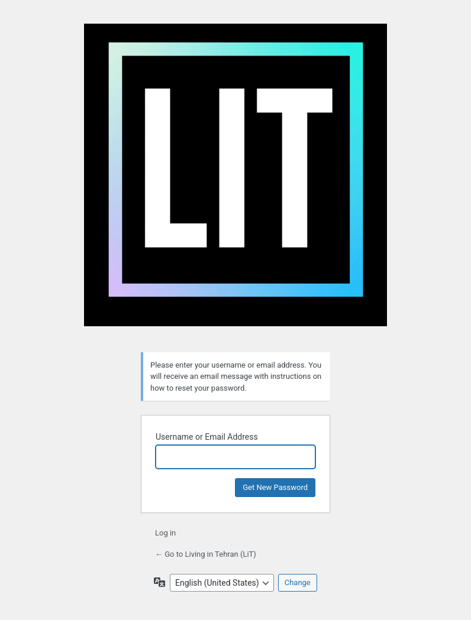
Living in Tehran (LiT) (235, 181)
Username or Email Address (207, 437)
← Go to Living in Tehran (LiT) (205, 554)
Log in (165, 532)
